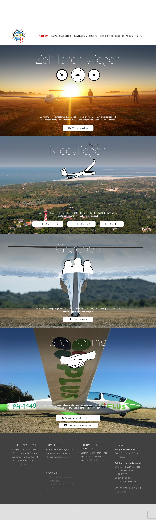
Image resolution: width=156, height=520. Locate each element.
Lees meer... (65, 457)
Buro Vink (78, 511)
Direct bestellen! (19, 464)
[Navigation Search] (141, 36)
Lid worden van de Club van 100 (61, 486)
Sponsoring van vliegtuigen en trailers (62, 479)
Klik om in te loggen (98, 460)
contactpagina (121, 491)
